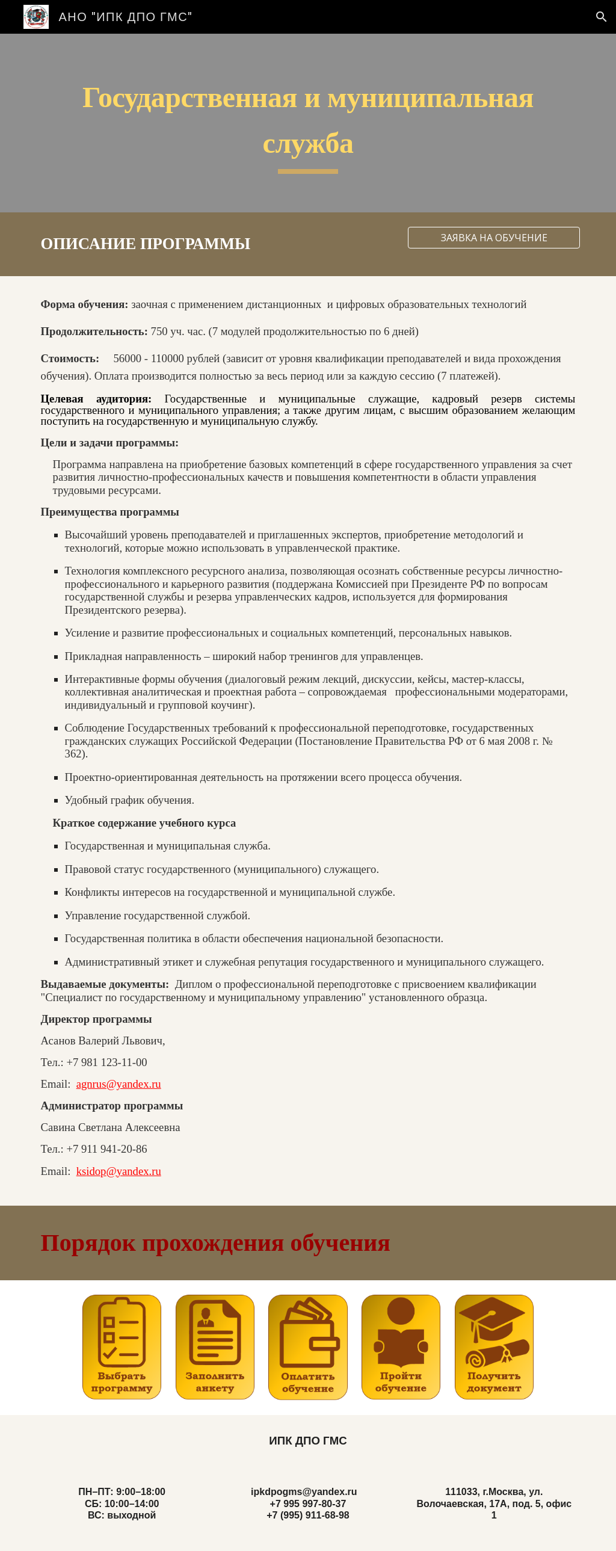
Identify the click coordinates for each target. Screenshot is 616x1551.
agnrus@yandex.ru (118, 1084)
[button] (601, 16)
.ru (155, 1171)
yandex (133, 1171)
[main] (308, 123)
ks (81, 1171)
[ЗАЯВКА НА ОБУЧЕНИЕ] (493, 237)
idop (96, 1171)
